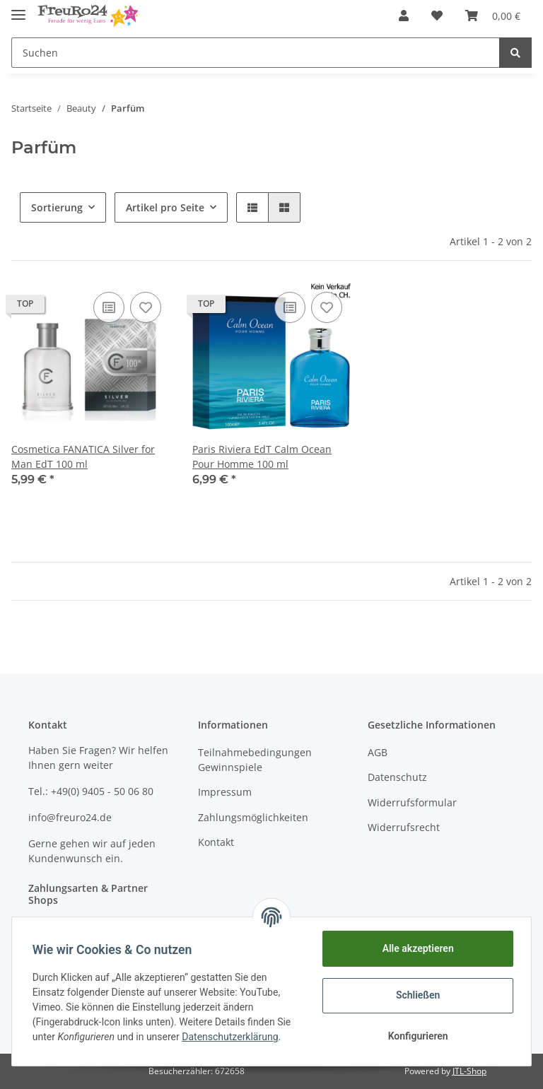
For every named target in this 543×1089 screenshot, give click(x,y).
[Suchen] (255, 52)
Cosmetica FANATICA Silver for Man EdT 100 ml (83, 456)
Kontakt (216, 842)
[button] (403, 15)
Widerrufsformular (412, 802)
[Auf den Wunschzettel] (145, 307)
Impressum (225, 792)
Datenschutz (397, 777)
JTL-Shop (469, 1071)
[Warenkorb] (493, 15)
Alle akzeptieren (415, 948)
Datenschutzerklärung (232, 1036)
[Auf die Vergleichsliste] (108, 307)
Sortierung (57, 207)
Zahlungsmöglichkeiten (253, 817)
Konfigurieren (415, 1036)
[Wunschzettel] (437, 15)
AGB (377, 752)
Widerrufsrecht (404, 827)
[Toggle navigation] (18, 9)
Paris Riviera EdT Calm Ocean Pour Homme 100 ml (262, 456)
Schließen (416, 995)
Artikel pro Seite (165, 207)
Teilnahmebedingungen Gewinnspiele (255, 760)
